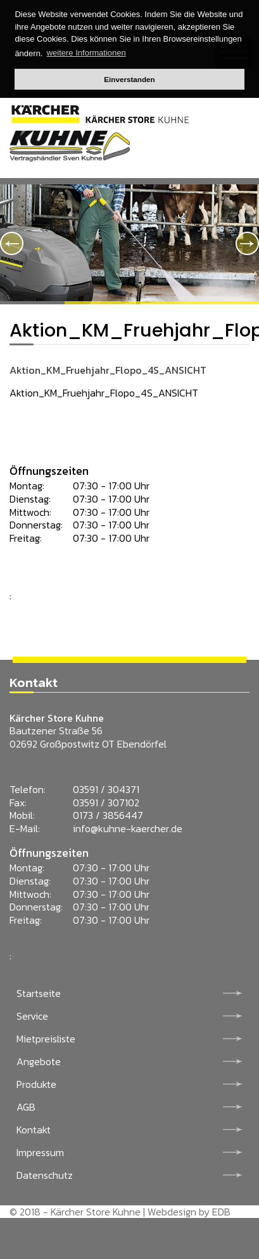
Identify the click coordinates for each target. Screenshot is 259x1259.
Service (32, 1015)
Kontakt (33, 1129)
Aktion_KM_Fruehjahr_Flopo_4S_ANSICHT (107, 370)
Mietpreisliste (45, 1038)
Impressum (40, 1152)
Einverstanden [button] (129, 79)
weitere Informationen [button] (86, 52)
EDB (221, 1211)
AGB (25, 1106)
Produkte (36, 1084)
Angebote (38, 1061)
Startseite (38, 993)
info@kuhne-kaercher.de (127, 828)
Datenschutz (44, 1175)
